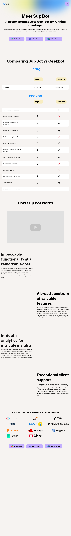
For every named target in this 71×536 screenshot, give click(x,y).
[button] (67, 4)
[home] (6, 3)
